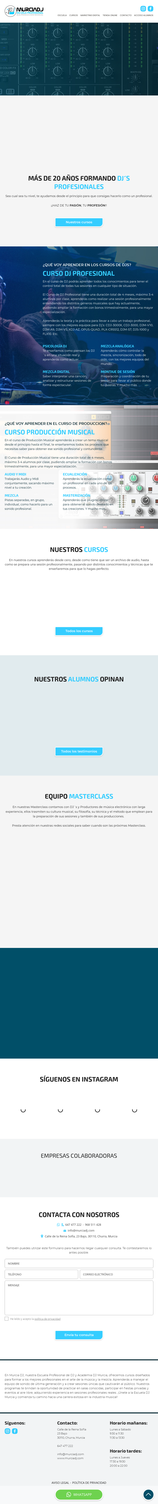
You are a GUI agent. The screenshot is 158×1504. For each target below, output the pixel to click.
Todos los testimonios (79, 751)
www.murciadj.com (70, 1458)
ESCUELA (62, 15)
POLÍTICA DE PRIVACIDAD (89, 1483)
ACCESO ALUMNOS (143, 15)
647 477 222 (73, 1225)
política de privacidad (47, 1319)
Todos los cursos (79, 631)
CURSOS (73, 15)
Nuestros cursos (79, 222)
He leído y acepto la (35, 1319)
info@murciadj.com (81, 1230)
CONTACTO (126, 15)
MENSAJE (79, 1298)
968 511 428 (93, 1225)
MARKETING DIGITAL (90, 15)
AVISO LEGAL (60, 1483)
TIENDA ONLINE (110, 15)
